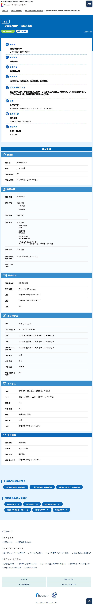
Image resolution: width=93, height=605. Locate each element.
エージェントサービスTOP (14, 553)
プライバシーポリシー (69, 585)
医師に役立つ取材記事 (12, 567)
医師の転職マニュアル (28, 563)
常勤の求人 (8, 542)
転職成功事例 (9, 563)
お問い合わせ (69, 579)
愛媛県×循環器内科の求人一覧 (17, 510)
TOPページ (8, 531)
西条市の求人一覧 (32, 504)
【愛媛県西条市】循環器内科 (15, 487)
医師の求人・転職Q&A (82, 553)
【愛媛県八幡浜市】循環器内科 (69, 487)
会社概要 (24, 579)
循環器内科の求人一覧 (52, 504)
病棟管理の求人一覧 (41, 510)
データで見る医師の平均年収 (53, 563)
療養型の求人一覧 (61, 510)
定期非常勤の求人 (25, 542)
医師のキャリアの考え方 (80, 563)
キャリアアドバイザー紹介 (58, 553)
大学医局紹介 (31, 567)
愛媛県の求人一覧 (13, 504)
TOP (89, 601)
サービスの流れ (36, 553)
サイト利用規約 (24, 585)
